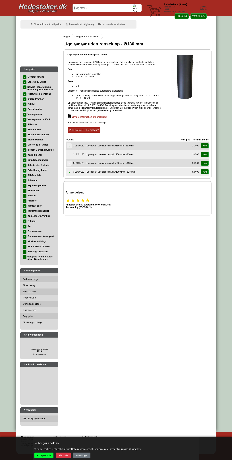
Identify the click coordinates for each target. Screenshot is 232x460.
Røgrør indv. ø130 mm (87, 36)
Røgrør (67, 36)
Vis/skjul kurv (198, 16)
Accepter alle (44, 455)
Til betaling (181, 16)
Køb (205, 145)
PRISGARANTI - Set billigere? (84, 130)
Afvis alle (63, 455)
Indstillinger (82, 455)
